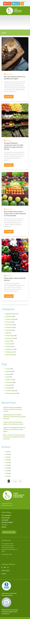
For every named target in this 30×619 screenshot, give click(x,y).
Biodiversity (9, 316)
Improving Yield (10, 338)
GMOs (8, 333)
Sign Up (16, 3)
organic (8, 374)
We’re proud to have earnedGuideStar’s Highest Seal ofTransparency (10, 611)
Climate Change (10, 319)
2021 (7, 465)
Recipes (4, 527)
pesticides (9, 371)
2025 (7, 454)
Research (5, 524)
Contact (23, 1)
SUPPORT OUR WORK (9, 532)
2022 (7, 462)
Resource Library (7, 522)
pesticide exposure (11, 393)
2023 (7, 460)
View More (8, 96)
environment (9, 382)
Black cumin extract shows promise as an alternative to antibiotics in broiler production (14, 436)
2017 (7, 476)
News (5, 1)
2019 (7, 470)
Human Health (10, 335)
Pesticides (9, 343)
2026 (7, 451)
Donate (7, 3)
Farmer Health (10, 327)
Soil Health (9, 346)
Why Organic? (6, 515)
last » (20, 481)
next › (15, 481)
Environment (9, 324)
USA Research (10, 352)
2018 (7, 473)
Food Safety (9, 330)
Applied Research (11, 313)
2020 (7, 468)
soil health (9, 388)
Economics (9, 322)
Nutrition (8, 341)
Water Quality (10, 354)
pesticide (8, 385)
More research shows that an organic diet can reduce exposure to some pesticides (15, 213)
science (8, 368)
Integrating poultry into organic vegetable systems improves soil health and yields (14, 416)
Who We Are (6, 517)
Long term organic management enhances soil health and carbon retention (12, 409)
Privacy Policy (6, 570)
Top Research (10, 349)
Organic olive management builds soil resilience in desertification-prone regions (14, 429)
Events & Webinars (14, 1)
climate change (10, 390)
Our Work (5, 520)
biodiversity (9, 379)
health (8, 377)
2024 (7, 457)
